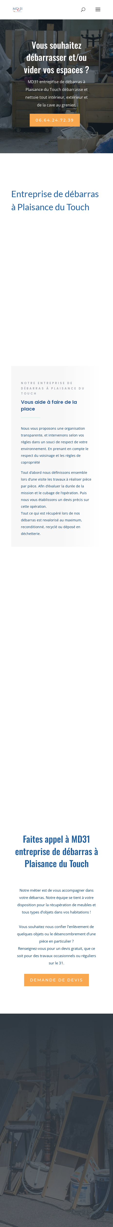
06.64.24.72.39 (55, 120)
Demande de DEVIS (56, 980)
